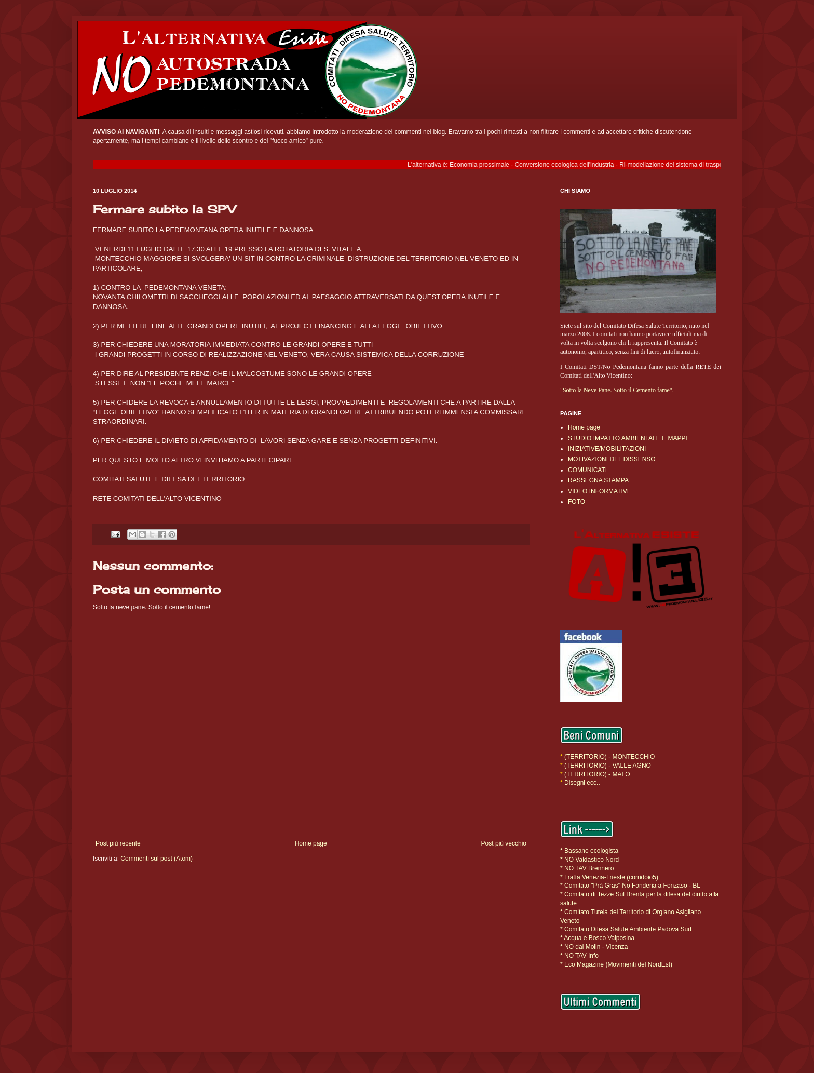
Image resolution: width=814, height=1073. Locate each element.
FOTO (576, 501)
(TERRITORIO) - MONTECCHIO (609, 756)
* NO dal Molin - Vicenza (594, 946)
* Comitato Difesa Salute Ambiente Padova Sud (625, 929)
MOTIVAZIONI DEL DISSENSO (612, 459)
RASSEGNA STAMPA (598, 480)
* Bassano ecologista (589, 850)
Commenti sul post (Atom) (156, 858)
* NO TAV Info (579, 955)
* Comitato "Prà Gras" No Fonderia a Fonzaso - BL (630, 885)
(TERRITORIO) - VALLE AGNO (607, 765)
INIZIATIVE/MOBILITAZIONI (607, 448)
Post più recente (118, 843)
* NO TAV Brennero (587, 868)
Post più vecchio (503, 843)
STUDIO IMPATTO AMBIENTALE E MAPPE (629, 438)
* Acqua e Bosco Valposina (597, 938)
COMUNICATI (587, 470)
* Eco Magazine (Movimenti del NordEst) (616, 964)
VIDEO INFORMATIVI (598, 491)
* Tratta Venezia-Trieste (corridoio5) (609, 877)
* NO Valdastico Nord (589, 859)
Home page (311, 843)
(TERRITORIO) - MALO (597, 774)
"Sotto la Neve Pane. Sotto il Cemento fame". (617, 390)
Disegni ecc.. (582, 782)
